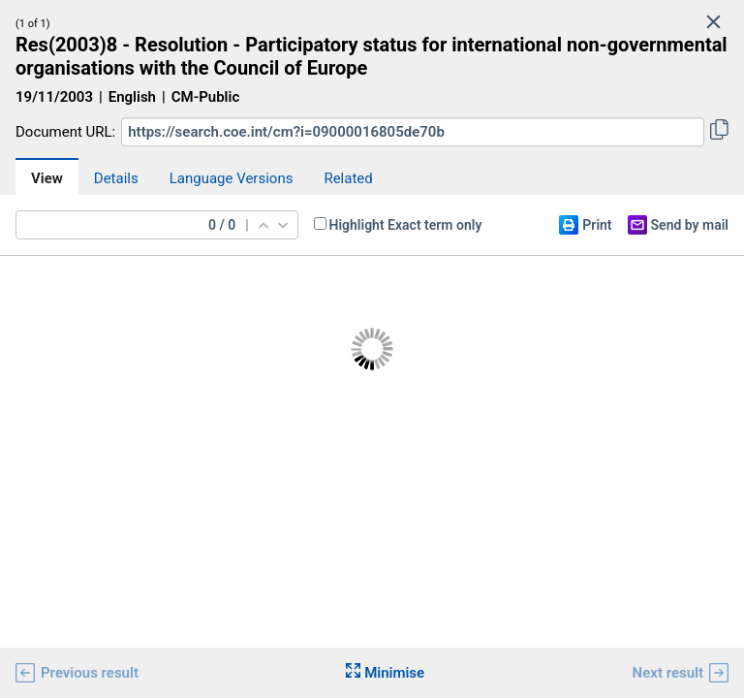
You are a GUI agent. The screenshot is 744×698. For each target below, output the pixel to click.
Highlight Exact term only (405, 225)
